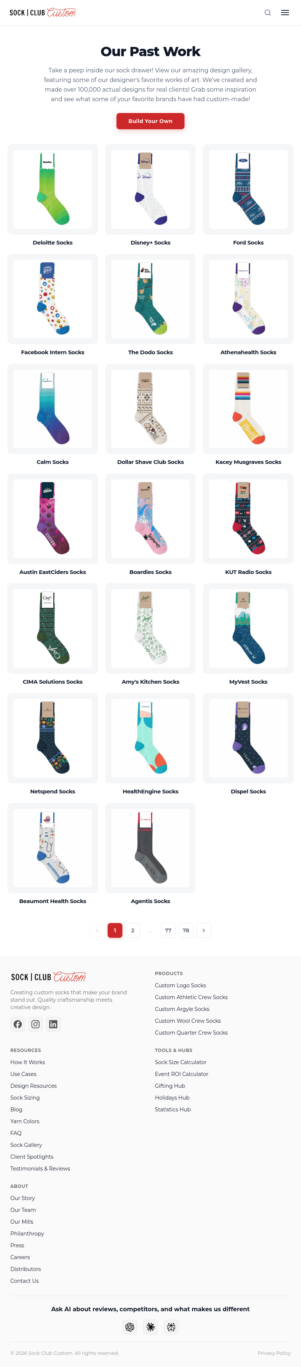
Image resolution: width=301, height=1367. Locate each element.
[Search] (267, 12)
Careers (20, 1257)
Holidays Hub (172, 1097)
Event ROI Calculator (182, 1074)
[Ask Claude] (150, 1327)
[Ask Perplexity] (171, 1327)
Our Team (23, 1210)
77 (168, 930)
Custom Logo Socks (180, 985)
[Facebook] (17, 1024)
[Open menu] (285, 12)
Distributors (25, 1269)
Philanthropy (27, 1233)
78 (186, 930)
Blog (16, 1109)
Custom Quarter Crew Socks (191, 1032)
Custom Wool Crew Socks (188, 1021)
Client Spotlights (31, 1157)
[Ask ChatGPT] (129, 1327)
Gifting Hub (170, 1086)
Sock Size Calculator (181, 1062)
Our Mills (21, 1222)
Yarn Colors (24, 1121)
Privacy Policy (274, 1353)
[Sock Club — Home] (43, 12)
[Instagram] (35, 1024)
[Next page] (203, 930)
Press (17, 1245)
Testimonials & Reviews (40, 1168)
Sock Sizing (25, 1097)
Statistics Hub (173, 1109)
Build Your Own (150, 121)
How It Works (27, 1062)
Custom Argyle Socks (182, 1009)
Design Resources (33, 1086)
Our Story (22, 1198)
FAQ (15, 1133)
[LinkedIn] (53, 1024)
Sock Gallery (26, 1145)
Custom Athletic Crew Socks (191, 997)
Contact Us (24, 1281)
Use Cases (23, 1074)
